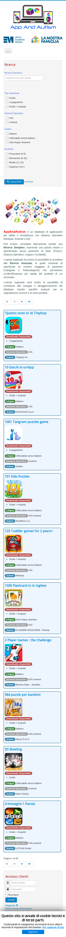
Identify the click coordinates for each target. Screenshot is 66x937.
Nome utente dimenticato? (18, 908)
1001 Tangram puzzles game (26, 422)
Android (13, 122)
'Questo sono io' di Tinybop (25, 313)
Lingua (7, 129)
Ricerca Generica (13, 72)
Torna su (58, 930)
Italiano (13, 133)
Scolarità (8, 149)
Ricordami (13, 895)
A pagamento (16, 102)
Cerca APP (14, 181)
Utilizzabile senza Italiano (22, 138)
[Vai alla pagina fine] (29, 301)
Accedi (11, 899)
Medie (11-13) (16, 162)
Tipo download (11, 93)
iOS (11, 118)
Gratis (12, 98)
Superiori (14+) (16, 166)
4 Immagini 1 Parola (20, 804)
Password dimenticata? (17, 911)
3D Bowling (13, 749)
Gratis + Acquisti (17, 106)
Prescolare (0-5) (17, 153)
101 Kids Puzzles (17, 476)
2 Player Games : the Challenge (28, 640)
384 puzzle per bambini (22, 694)
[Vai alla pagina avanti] (22, 301)
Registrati (11, 905)
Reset (30, 181)
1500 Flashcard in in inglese (25, 585)
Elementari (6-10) (18, 158)
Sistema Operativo (13, 113)
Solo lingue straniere (19, 142)
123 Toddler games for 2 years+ (29, 531)
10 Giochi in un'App (19, 367)
